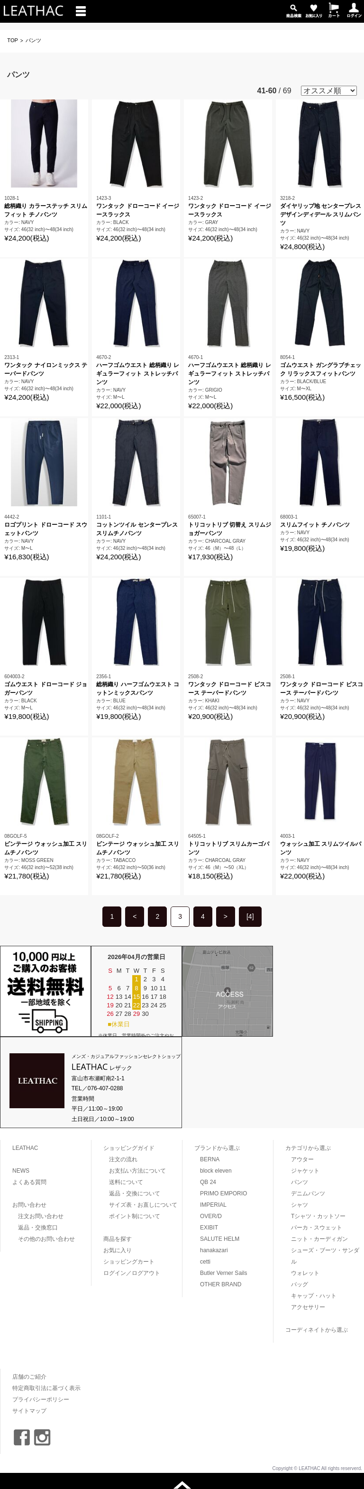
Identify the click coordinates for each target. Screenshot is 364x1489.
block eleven (216, 1170)
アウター (302, 1159)
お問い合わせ (29, 1205)
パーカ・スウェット (316, 1227)
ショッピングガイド (129, 1148)
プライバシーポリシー (40, 1399)
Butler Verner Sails (223, 1273)
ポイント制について (134, 1216)
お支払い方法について (137, 1170)
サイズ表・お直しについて (143, 1205)
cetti (205, 1261)
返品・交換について (134, 1193)
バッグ (299, 1284)
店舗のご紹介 (29, 1376)
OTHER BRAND (220, 1284)
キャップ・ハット (314, 1295)
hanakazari (214, 1250)
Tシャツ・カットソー (318, 1216)
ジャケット (305, 1170)
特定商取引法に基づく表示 (46, 1388)
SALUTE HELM (219, 1239)
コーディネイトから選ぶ (316, 1330)
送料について (126, 1182)
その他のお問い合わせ (46, 1239)
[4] (250, 916)
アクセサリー (308, 1307)
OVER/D (211, 1216)
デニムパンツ (308, 1193)
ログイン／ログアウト (131, 1273)
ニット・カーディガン (319, 1239)
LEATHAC (25, 1148)
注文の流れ (123, 1159)
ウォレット (305, 1273)
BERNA (209, 1159)
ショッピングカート (129, 1261)
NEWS (20, 1170)
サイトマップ (29, 1411)
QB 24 (208, 1182)
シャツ (299, 1205)
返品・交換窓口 (38, 1227)
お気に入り (117, 1250)
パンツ (299, 1182)
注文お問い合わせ (41, 1216)
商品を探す (117, 1239)
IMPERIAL (213, 1205)
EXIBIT (209, 1227)
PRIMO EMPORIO (223, 1193)
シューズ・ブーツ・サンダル (325, 1256)
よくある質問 (29, 1182)
